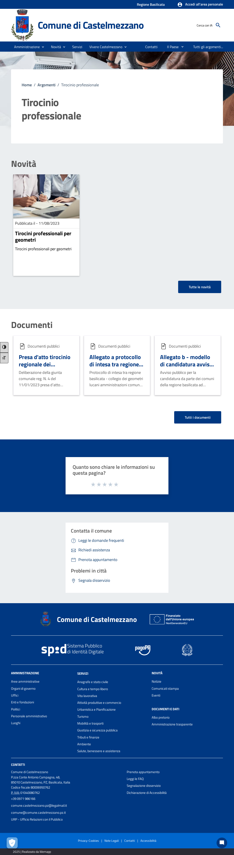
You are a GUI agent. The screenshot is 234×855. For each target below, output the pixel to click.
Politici (15, 709)
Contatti (18, 764)
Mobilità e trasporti (90, 723)
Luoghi (15, 722)
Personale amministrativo (29, 716)
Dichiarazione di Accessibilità (147, 792)
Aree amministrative (25, 681)
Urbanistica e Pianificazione (96, 709)
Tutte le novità (200, 287)
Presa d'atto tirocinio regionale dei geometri (44, 364)
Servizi (82, 673)
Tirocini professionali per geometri (43, 236)
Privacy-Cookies (88, 840)
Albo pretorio (161, 717)
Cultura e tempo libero (92, 688)
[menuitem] (151, 47)
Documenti (32, 325)
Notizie (156, 681)
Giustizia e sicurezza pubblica (97, 730)
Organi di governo (23, 688)
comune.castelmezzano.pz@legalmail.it (39, 805)
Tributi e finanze (88, 737)
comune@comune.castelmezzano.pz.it (38, 812)
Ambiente (84, 744)
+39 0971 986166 (23, 798)
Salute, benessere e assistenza (98, 750)
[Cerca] (218, 25)
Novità (23, 163)
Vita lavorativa (87, 695)
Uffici (14, 695)
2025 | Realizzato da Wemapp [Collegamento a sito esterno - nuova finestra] (32, 851)
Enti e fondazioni (22, 702)
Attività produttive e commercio (99, 702)
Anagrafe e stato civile (92, 681)
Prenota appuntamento (143, 771)
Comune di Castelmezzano (91, 25)
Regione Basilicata (151, 4)
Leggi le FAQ (135, 778)
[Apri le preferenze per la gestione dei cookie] (12, 842)
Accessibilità (148, 840)
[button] (200, 4)
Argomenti (46, 85)
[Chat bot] (221, 842)
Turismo (83, 716)
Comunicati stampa (165, 688)
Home (27, 85)
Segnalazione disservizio (144, 785)
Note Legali (111, 840)
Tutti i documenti (198, 417)
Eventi (156, 695)
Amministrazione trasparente (172, 724)
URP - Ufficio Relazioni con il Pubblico (37, 819)
